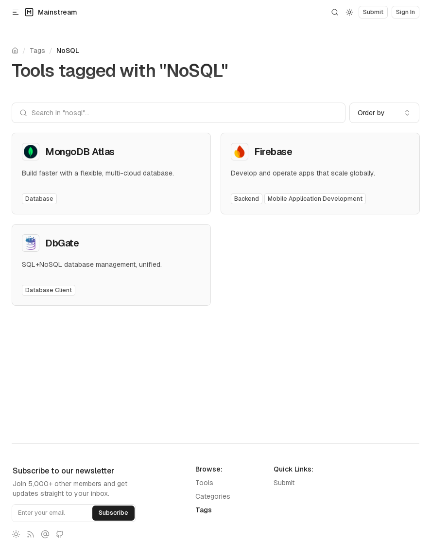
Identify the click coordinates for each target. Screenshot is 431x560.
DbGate (62, 243)
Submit (284, 482)
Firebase (273, 151)
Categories (212, 496)
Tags (37, 50)
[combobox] (384, 113)
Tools (204, 482)
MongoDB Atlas (80, 151)
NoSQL (67, 50)
